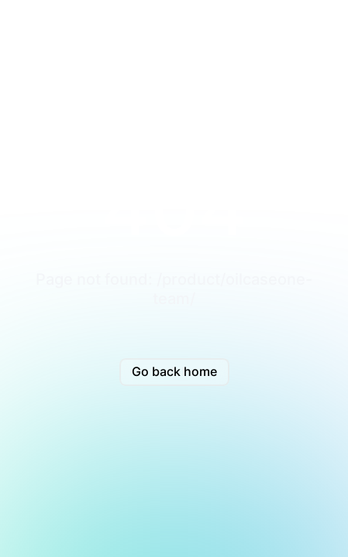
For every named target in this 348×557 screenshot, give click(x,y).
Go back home (174, 371)
